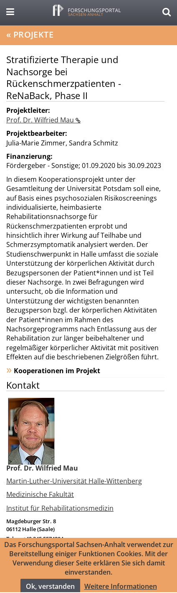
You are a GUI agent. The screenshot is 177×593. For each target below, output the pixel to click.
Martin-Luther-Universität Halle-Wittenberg (74, 481)
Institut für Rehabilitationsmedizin (60, 508)
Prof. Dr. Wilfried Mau (41, 120)
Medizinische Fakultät (40, 494)
